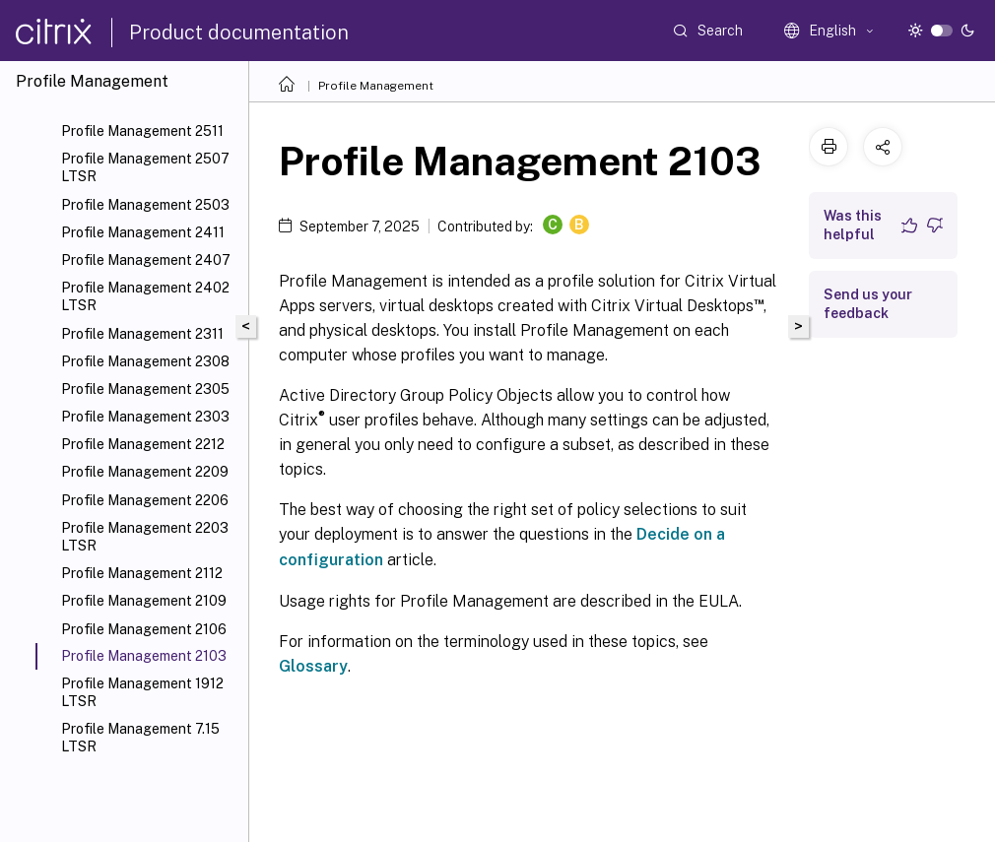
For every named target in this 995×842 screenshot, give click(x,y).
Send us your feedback (868, 304)
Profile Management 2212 (143, 444)
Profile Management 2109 (144, 601)
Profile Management (375, 86)
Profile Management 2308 (145, 361)
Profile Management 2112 (142, 573)
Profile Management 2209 (145, 472)
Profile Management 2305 (145, 389)
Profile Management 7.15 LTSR (140, 737)
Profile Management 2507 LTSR (145, 167)
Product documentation (239, 32)
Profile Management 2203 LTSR (145, 536)
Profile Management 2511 (142, 131)
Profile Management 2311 (142, 334)
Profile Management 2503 (145, 205)
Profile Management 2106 (144, 629)
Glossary (313, 666)
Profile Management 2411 (143, 232)
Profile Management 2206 (145, 500)
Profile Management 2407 (146, 260)
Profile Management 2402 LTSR (145, 296)
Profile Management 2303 (145, 416)
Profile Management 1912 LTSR (142, 692)
